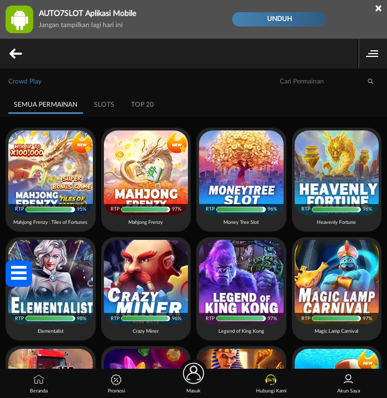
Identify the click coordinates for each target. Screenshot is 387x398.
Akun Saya (348, 384)
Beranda (39, 384)
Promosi (116, 384)
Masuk (193, 381)
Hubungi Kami (271, 384)
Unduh (279, 18)
